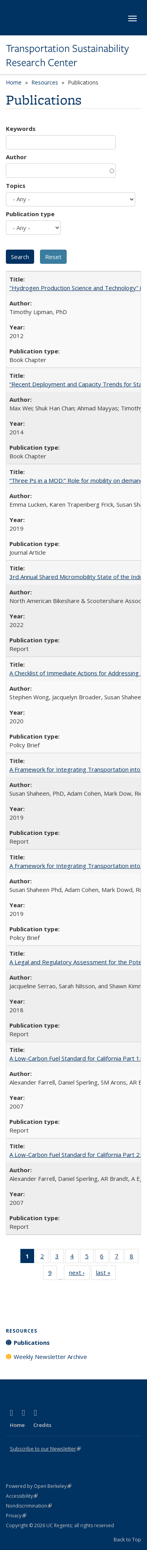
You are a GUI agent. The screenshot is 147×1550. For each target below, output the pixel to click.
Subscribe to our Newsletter (45, 1448)
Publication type (30, 214)
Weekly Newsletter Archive (50, 1357)
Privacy (16, 1515)
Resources (44, 82)
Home (14, 82)
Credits (42, 1425)
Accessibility (22, 1496)
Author (16, 157)
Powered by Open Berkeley (38, 1486)
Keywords (21, 128)
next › (79, 1274)
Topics (15, 185)
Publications (32, 1342)
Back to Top (127, 1539)
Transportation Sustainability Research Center (67, 55)
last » (106, 1274)
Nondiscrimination (29, 1505)
